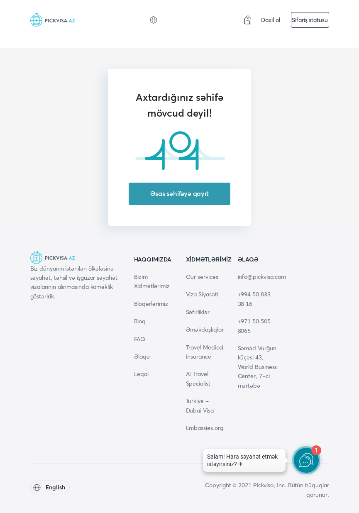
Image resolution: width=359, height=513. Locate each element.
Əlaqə (142, 356)
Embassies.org (204, 428)
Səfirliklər (198, 312)
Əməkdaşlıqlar (205, 329)
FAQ (140, 339)
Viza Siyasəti (202, 294)
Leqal (141, 374)
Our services (202, 277)
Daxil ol (270, 20)
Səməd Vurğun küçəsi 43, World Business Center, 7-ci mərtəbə (257, 366)
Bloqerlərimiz (151, 304)
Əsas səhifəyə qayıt (179, 193)
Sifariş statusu (310, 20)
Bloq (140, 321)
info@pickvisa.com (262, 277)
